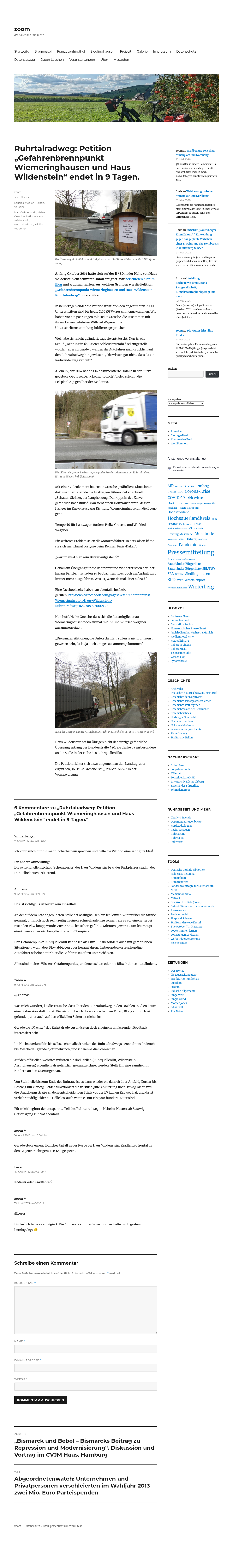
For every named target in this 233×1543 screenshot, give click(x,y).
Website (20, 1379)
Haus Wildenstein (25, 212)
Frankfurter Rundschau (185, 978)
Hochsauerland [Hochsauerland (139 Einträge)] (178, 512)
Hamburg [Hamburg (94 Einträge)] (193, 507)
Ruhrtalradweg (23, 224)
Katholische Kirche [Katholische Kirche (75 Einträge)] (177, 528)
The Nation (177, 1011)
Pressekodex (178, 910)
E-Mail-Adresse (28, 1360)
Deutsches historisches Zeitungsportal (194, 693)
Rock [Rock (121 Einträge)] (171, 559)
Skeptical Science (181, 918)
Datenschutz (186, 51)
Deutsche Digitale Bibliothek (188, 869)
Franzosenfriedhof (71, 51)
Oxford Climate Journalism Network (192, 906)
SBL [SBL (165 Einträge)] (171, 574)
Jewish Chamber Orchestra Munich (192, 632)
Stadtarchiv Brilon (182, 737)
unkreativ (176, 842)
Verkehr (19, 206)
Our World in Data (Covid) (186, 902)
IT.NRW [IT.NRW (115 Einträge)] (173, 524)
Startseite (21, 51)
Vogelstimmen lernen (184, 930)
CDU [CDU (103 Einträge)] (180, 492)
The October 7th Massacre (186, 926)
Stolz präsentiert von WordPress (62, 1526)
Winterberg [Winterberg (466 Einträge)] (201, 587)
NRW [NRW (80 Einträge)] (181, 539)
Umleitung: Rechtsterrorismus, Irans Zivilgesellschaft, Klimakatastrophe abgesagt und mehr (195, 287)
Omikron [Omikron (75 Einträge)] (202, 539)
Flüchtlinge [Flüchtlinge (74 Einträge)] (196, 503)
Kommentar (25, 1283)
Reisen (40, 202)
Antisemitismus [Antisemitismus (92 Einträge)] (184, 486)
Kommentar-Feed (181, 439)
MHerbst (176, 773)
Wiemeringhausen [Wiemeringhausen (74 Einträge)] (177, 587)
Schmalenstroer (180, 789)
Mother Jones (179, 1003)
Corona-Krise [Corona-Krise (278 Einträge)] (197, 491)
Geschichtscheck (181, 713)
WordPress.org (179, 443)
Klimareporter (179, 882)
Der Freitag (177, 970)
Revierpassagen (180, 829)
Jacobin (175, 987)
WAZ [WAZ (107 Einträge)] (180, 580)
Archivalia (177, 689)
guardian (176, 983)
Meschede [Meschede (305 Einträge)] (204, 533)
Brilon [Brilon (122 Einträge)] (172, 492)
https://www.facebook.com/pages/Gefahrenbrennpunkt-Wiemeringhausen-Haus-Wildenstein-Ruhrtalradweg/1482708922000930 (103, 600)
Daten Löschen (52, 59)
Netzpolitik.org (180, 640)
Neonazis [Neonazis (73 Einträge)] (172, 539)
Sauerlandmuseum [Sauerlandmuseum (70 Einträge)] (185, 559)
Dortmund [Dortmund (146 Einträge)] (175, 503)
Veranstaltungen (82, 59)
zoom (22, 29)
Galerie (142, 51)
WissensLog (178, 657)
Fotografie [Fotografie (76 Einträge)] (209, 503)
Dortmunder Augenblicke (186, 821)
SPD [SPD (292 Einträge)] (172, 579)
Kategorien (174, 399)
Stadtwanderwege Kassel (186, 922)
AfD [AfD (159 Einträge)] (171, 486)
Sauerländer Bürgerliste (185, 785)
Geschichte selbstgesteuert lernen (191, 701)
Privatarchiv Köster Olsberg (187, 781)
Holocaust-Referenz (182, 725)
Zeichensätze (179, 943)
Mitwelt (175, 898)
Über (104, 59)
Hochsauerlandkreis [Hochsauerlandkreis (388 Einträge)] (189, 518)
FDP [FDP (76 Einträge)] (187, 503)
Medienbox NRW (181, 894)
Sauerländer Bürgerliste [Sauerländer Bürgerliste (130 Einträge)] (184, 564)
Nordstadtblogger (181, 825)
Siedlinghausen (103, 51)
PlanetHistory (179, 733)
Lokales (19, 202)
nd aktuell (177, 1007)
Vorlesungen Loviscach (184, 934)
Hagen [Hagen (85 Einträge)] (182, 507)
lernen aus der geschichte (186, 729)
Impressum (162, 51)
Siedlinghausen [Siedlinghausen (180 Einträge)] (197, 574)
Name (20, 1341)
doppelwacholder (181, 769)
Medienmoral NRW (182, 636)
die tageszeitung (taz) (183, 974)
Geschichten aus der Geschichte (190, 709)
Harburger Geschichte (184, 717)
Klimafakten (178, 878)
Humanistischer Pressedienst (188, 628)
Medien (29, 202)
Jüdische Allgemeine (183, 991)
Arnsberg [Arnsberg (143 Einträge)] (202, 486)
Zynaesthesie (179, 661)
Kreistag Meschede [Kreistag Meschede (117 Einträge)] (180, 534)
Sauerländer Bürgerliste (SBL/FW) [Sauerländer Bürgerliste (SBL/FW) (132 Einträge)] (191, 568)
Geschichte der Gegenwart (186, 697)
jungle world (178, 999)
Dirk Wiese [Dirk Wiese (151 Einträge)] (194, 498)
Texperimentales (181, 653)
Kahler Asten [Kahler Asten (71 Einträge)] (185, 524)
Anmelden (177, 431)
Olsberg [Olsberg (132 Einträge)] (191, 539)
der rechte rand (180, 620)
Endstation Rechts (182, 624)
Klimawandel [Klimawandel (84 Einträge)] (196, 528)
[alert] (193, 469)
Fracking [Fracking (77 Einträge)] (172, 507)
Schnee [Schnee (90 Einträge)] (179, 574)
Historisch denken (182, 721)
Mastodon (121, 59)
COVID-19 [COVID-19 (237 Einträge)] (176, 497)
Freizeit (125, 51)
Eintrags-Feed (179, 435)
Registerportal (179, 914)
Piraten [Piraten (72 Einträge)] (202, 545)
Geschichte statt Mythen (185, 705)
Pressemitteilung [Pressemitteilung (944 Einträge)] (191, 552)
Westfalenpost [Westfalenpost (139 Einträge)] (195, 580)
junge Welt (177, 995)
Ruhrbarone (178, 833)
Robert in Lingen (181, 644)
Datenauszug (24, 59)
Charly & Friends (181, 817)
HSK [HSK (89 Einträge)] (214, 518)
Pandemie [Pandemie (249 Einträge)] (188, 544)
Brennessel (43, 51)
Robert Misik (178, 648)
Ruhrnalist (177, 838)
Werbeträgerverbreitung (185, 938)
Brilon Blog (177, 765)
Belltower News (180, 616)
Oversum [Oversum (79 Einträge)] (172, 545)
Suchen (172, 368)
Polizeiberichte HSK (182, 777)
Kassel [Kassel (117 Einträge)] (198, 524)
